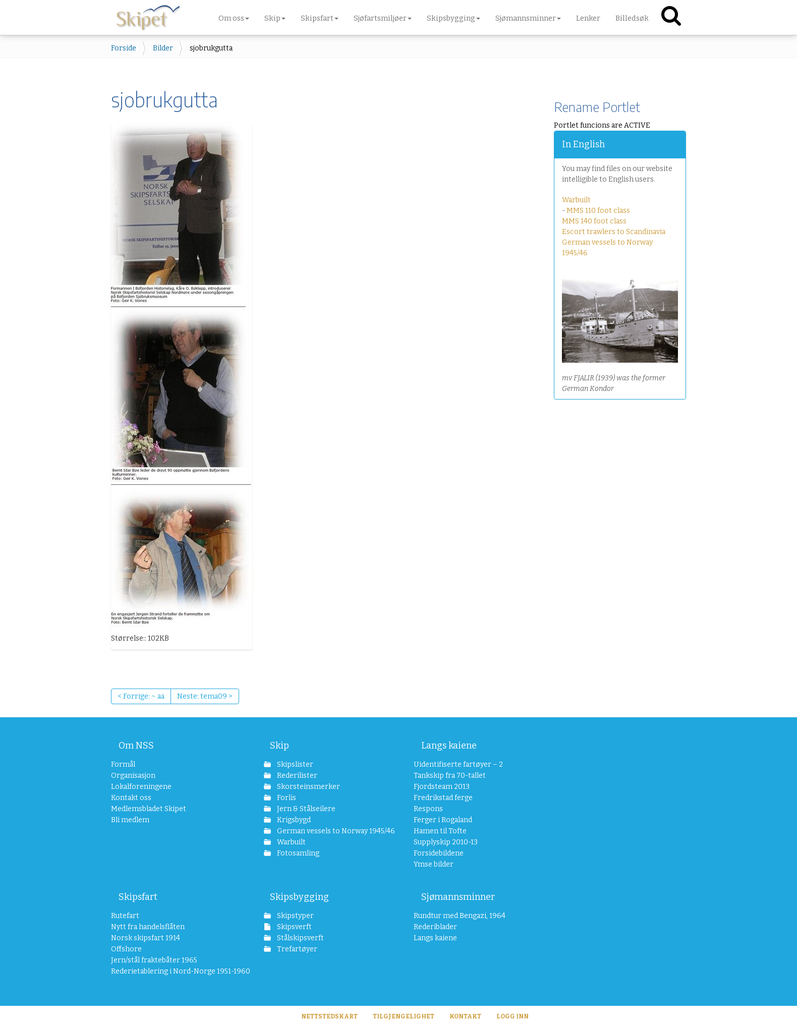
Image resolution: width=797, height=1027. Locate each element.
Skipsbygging (299, 896)
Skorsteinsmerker (307, 786)
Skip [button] (275, 18)
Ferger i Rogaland (443, 820)
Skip (279, 745)
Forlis (285, 797)
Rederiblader (435, 927)
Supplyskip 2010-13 (446, 842)
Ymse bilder (433, 864)
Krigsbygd (293, 820)
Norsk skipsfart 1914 (145, 938)
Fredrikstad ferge (443, 797)
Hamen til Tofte (440, 831)
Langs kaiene (449, 745)
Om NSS (136, 745)
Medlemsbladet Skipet (148, 809)
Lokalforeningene (141, 786)
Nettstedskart (329, 1016)
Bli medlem (130, 820)
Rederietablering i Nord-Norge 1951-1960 (172, 971)
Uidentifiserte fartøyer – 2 (458, 764)
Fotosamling (297, 853)
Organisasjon (133, 775)
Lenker (588, 18)
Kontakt (465, 1016)
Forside (123, 48)
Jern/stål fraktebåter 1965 (154, 960)
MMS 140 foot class (594, 221)
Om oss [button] (233, 18)
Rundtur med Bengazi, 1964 (459, 915)
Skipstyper (294, 915)
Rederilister (296, 775)
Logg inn (512, 1016)
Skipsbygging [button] (453, 18)
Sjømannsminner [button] (528, 18)
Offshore (126, 949)
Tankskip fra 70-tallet (450, 775)
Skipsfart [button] (319, 18)
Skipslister (294, 764)
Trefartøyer (296, 949)
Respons (428, 809)
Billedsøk (632, 18)
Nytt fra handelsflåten (148, 927)
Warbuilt (576, 200)
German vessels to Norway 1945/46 (330, 831)
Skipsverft (293, 927)
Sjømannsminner (458, 896)
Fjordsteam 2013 (442, 786)
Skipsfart (138, 896)
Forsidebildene (439, 853)
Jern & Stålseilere (305, 809)
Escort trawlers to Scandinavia (613, 231)
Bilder (163, 48)
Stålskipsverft (299, 938)
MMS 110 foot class (598, 210)
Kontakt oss (131, 797)
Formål (123, 764)
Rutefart (125, 915)
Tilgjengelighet (403, 1016)
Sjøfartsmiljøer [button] (383, 18)
